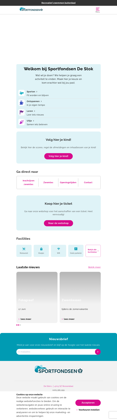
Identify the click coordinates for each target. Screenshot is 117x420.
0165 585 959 (58, 390)
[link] (58, 371)
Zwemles (48, 182)
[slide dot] (17, 325)
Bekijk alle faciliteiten (93, 251)
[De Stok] (37, 10)
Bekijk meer (94, 267)
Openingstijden (68, 182)
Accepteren (88, 402)
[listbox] (58, 297)
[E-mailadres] (58, 352)
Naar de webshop (58, 223)
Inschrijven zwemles (28, 182)
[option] (37, 297)
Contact (88, 182)
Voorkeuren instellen (88, 410)
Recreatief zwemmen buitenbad (58, 3)
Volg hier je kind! (58, 156)
